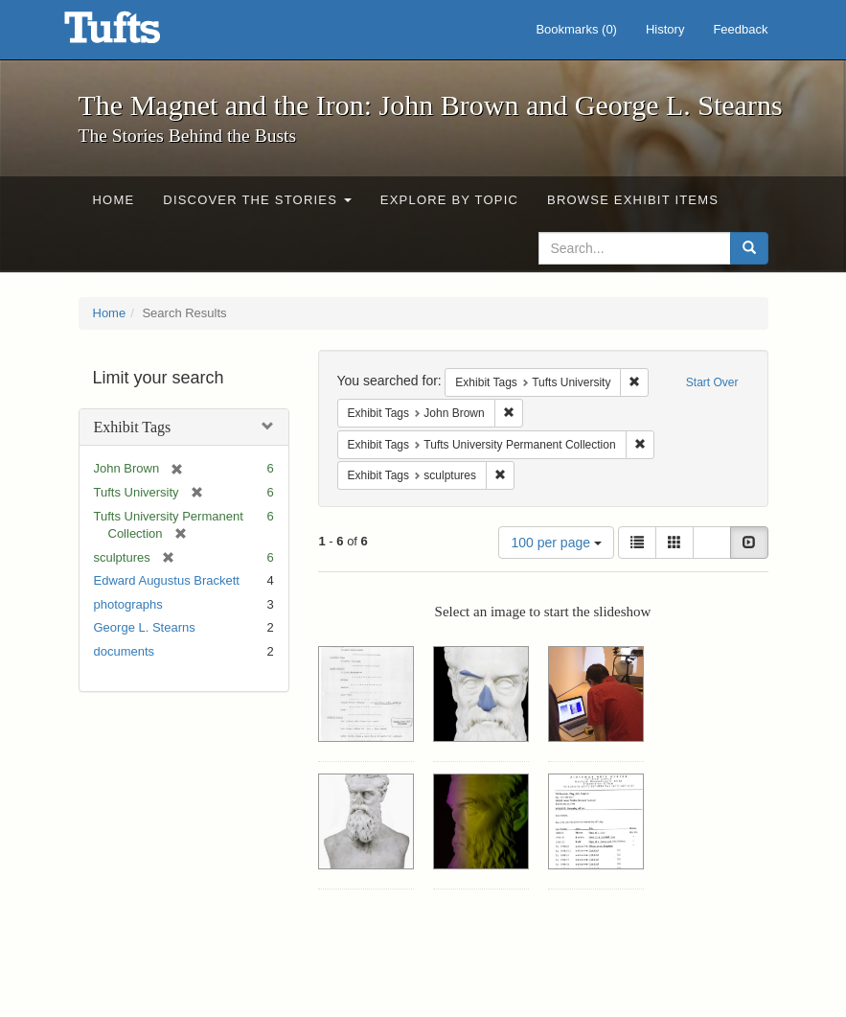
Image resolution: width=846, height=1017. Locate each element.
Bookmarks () (576, 29)
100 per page (556, 542)
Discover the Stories (257, 200)
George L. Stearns (144, 627)
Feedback (740, 29)
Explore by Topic (449, 200)
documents (124, 651)
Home (114, 200)
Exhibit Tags (132, 427)
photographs (128, 604)
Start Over (712, 382)
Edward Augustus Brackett (167, 580)
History (665, 29)
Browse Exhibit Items (633, 200)
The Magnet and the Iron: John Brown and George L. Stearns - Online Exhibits (136, 34)
